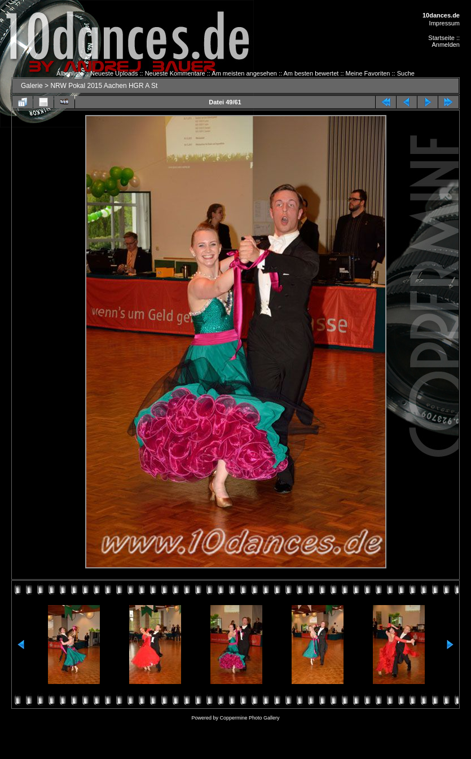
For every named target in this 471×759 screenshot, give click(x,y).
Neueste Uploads (114, 73)
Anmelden (446, 44)
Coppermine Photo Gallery (249, 718)
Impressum (444, 23)
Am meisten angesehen (244, 73)
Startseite (441, 37)
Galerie (32, 86)
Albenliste (69, 73)
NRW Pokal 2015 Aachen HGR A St (103, 86)
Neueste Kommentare (175, 73)
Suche (406, 73)
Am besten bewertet (311, 73)
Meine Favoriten (368, 73)
